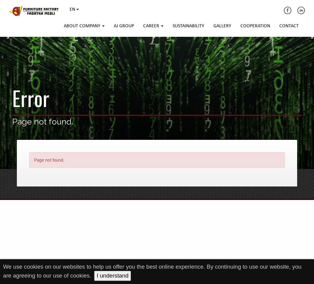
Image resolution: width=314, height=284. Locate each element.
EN (74, 9)
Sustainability (188, 26)
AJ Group (124, 26)
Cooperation (255, 26)
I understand (112, 275)
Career (153, 26)
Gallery (222, 26)
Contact (289, 26)
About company (84, 26)
